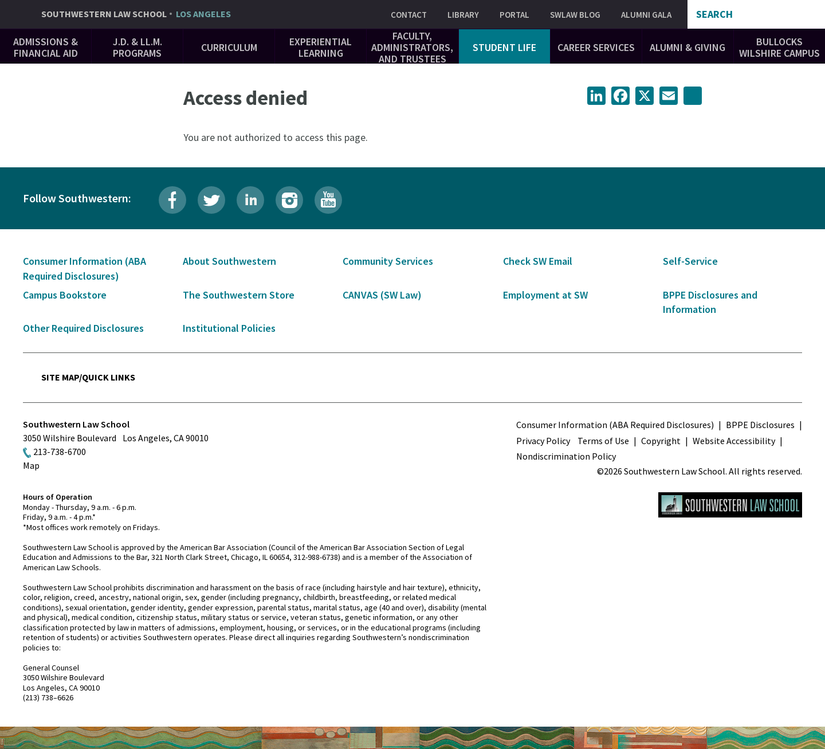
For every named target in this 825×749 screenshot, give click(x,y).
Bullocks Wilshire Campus (779, 47)
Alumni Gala (646, 14)
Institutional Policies (229, 328)
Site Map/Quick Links (88, 377)
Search (714, 14)
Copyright (661, 440)
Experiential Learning (320, 47)
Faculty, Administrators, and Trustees (412, 47)
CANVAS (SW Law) (382, 294)
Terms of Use (603, 440)
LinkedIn (250, 200)
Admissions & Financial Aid (45, 47)
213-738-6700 (59, 451)
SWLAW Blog (575, 14)
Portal (514, 14)
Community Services (388, 261)
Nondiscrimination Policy (566, 456)
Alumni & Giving (687, 47)
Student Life (504, 47)
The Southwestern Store (238, 294)
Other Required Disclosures (83, 328)
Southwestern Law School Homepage (730, 505)
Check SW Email (537, 261)
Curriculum (229, 47)
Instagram (289, 200)
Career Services (596, 47)
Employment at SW (545, 294)
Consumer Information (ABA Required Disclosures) (615, 424)
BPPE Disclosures (760, 424)
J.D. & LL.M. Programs (137, 47)
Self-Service (690, 261)
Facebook (172, 200)
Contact (409, 14)
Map (31, 465)
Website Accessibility (734, 440)
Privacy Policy (543, 440)
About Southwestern (229, 261)
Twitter (211, 200)
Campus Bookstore (65, 294)
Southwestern (136, 14)
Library (463, 14)
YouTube (328, 200)
